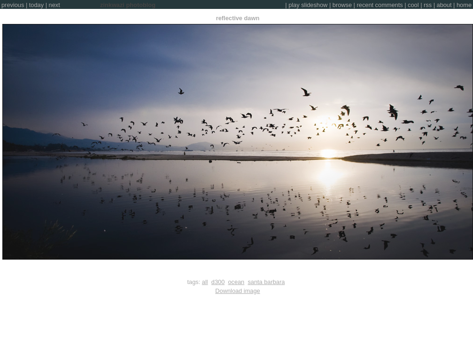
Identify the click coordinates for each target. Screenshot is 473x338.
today (36, 4)
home (464, 4)
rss (428, 4)
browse (342, 4)
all (205, 281)
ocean (236, 281)
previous (12, 4)
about (444, 4)
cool (413, 4)
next (54, 4)
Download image (237, 290)
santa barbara (266, 281)
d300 (218, 281)
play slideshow (307, 4)
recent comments (380, 4)
